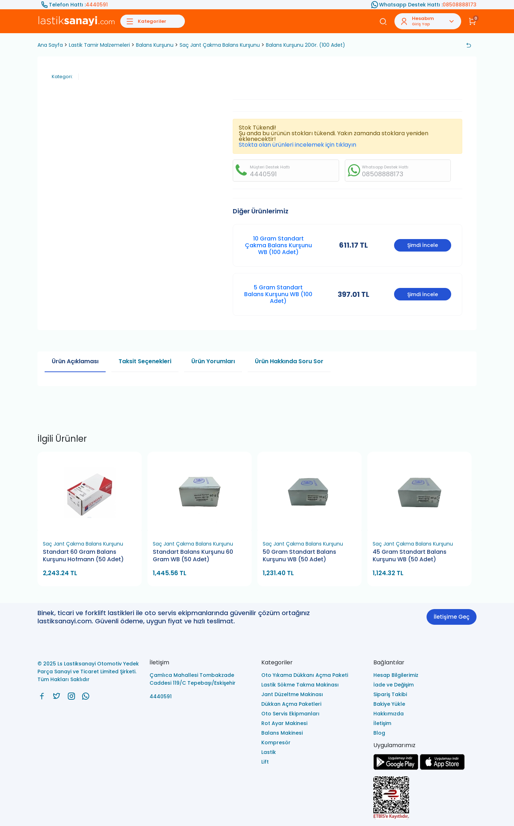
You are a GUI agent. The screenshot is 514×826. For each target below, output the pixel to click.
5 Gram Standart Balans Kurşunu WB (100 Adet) (278, 294)
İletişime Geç (451, 616)
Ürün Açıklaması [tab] (75, 361)
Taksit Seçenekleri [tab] (145, 361)
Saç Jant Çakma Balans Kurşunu (220, 44)
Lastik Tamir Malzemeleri (99, 44)
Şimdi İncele (422, 245)
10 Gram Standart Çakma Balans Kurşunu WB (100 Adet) (278, 245)
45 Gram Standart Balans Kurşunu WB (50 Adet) (410, 555)
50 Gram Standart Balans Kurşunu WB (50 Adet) (299, 555)
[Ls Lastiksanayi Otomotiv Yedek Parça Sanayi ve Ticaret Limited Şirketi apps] (442, 768)
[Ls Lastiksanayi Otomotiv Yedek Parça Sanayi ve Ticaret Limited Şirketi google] (395, 768)
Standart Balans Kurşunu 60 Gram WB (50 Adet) (193, 555)
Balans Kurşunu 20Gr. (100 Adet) (305, 44)
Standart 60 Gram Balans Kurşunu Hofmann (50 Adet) (83, 555)
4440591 (97, 4)
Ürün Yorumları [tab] (213, 361)
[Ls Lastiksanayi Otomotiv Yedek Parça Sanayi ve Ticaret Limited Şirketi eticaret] (425, 798)
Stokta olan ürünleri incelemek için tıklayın (297, 145)
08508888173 (460, 4)
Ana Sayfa (50, 44)
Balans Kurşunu (154, 44)
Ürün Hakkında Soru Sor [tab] (289, 361)
